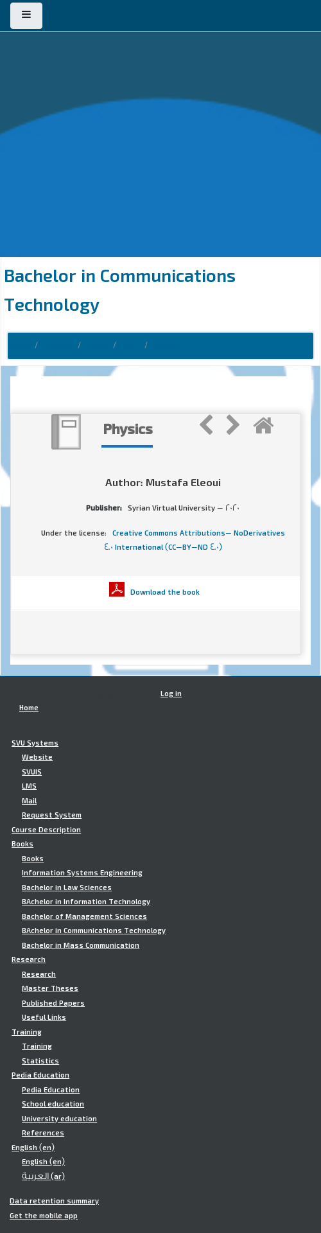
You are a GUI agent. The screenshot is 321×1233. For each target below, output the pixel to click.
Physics (166, 345)
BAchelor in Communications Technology (94, 930)
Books (97, 345)
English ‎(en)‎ (33, 1147)
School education (53, 1104)
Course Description (46, 830)
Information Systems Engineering (82, 873)
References (43, 1133)
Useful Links (44, 1017)
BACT (130, 345)
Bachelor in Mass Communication (80, 945)
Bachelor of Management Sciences (84, 916)
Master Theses (50, 988)
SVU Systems (35, 743)
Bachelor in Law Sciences (67, 887)
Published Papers (53, 1003)
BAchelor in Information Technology (86, 901)
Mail (29, 801)
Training (27, 1032)
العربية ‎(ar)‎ (43, 1176)
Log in (171, 693)
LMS (29, 786)
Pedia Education (40, 1075)
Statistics (40, 1061)
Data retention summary (54, 1201)
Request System (52, 815)
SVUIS (32, 772)
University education (59, 1119)
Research (29, 959)
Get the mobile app (44, 1216)
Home (20, 345)
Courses (58, 345)
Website (37, 757)
